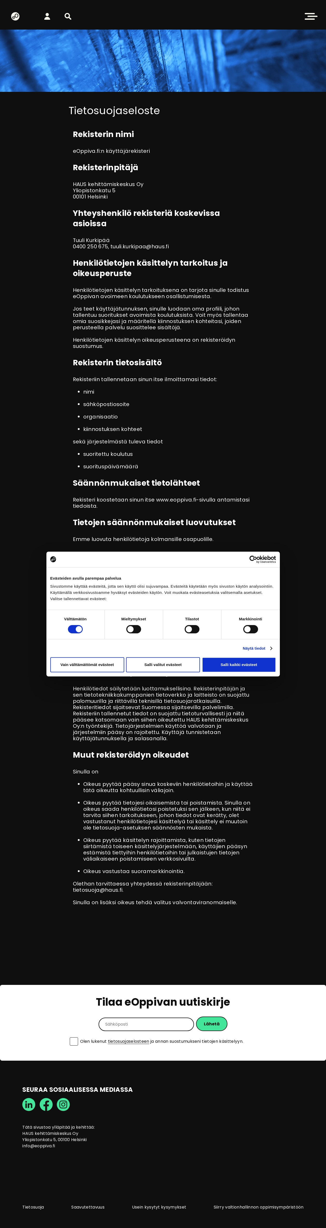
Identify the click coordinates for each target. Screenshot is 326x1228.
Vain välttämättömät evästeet (87, 664)
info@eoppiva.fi (38, 1146)
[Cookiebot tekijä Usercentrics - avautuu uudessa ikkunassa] (253, 559)
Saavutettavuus (87, 1207)
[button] (68, 16)
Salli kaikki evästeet (239, 664)
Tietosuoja (33, 1207)
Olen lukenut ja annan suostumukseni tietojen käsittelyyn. (162, 1041)
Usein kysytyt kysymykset (159, 1207)
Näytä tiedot (254, 648)
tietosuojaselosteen (128, 1041)
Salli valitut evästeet (163, 664)
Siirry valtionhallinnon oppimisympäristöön (258, 1207)
